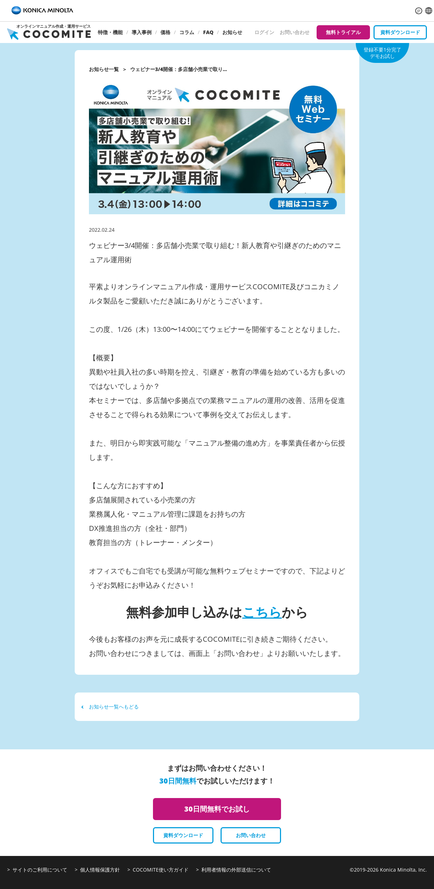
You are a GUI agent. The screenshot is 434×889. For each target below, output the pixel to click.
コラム (186, 32)
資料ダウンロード (400, 32)
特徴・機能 (110, 32)
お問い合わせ (294, 32)
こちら (262, 612)
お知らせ (232, 32)
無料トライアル (343, 32)
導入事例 (142, 32)
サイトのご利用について (39, 869)
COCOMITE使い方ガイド (161, 869)
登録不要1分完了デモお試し (382, 52)
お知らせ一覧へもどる (110, 706)
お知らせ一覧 (104, 69)
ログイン (264, 32)
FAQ (208, 32)
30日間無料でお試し (217, 809)
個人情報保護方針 (100, 869)
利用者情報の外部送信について (236, 869)
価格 (165, 32)
